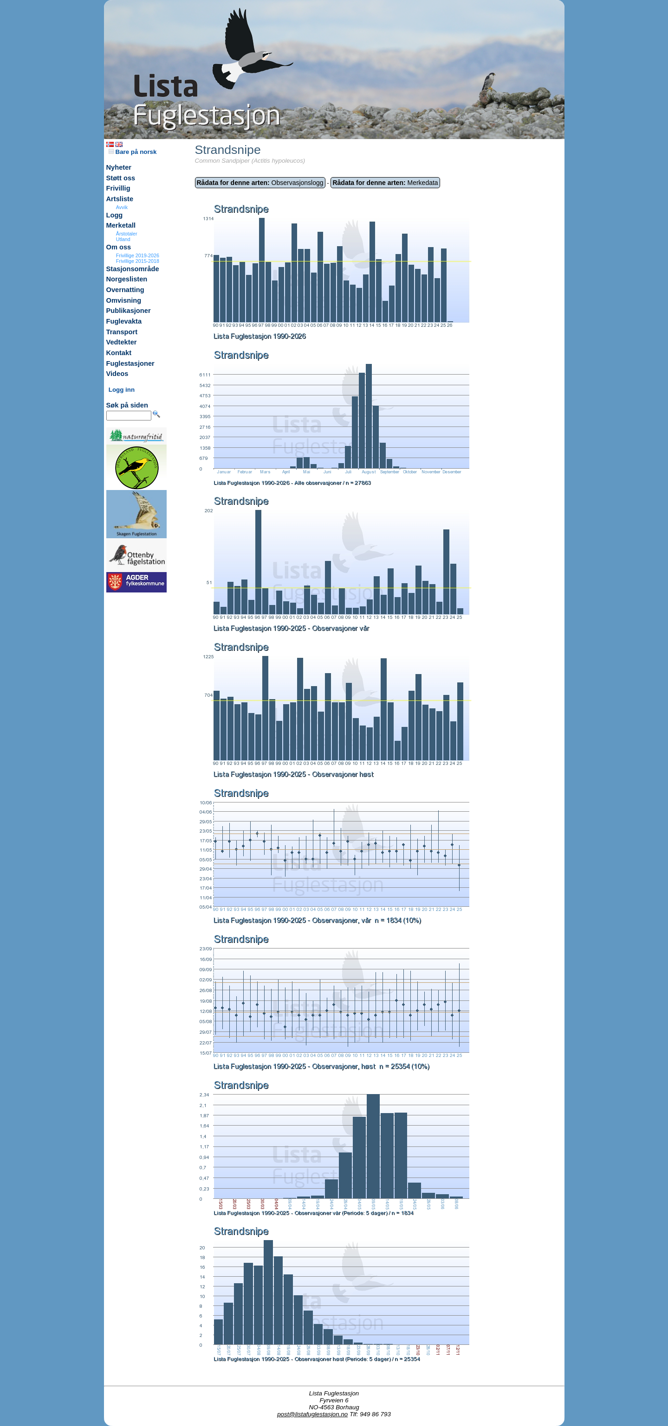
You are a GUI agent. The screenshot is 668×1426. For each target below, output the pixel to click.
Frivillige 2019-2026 (137, 255)
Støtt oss (121, 178)
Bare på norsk (133, 151)
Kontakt (119, 352)
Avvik (122, 207)
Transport (122, 332)
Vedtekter (121, 342)
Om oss (118, 247)
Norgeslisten (127, 279)
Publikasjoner (128, 310)
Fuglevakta (124, 321)
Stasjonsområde (132, 269)
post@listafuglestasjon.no (312, 1414)
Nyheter (119, 167)
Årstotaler (126, 233)
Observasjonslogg (260, 182)
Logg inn (122, 389)
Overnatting (125, 289)
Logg (114, 215)
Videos (117, 373)
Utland (123, 239)
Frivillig (118, 188)
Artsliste (120, 199)
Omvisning (124, 300)
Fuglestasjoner (130, 363)
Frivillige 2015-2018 (137, 261)
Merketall (121, 225)
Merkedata (385, 182)
